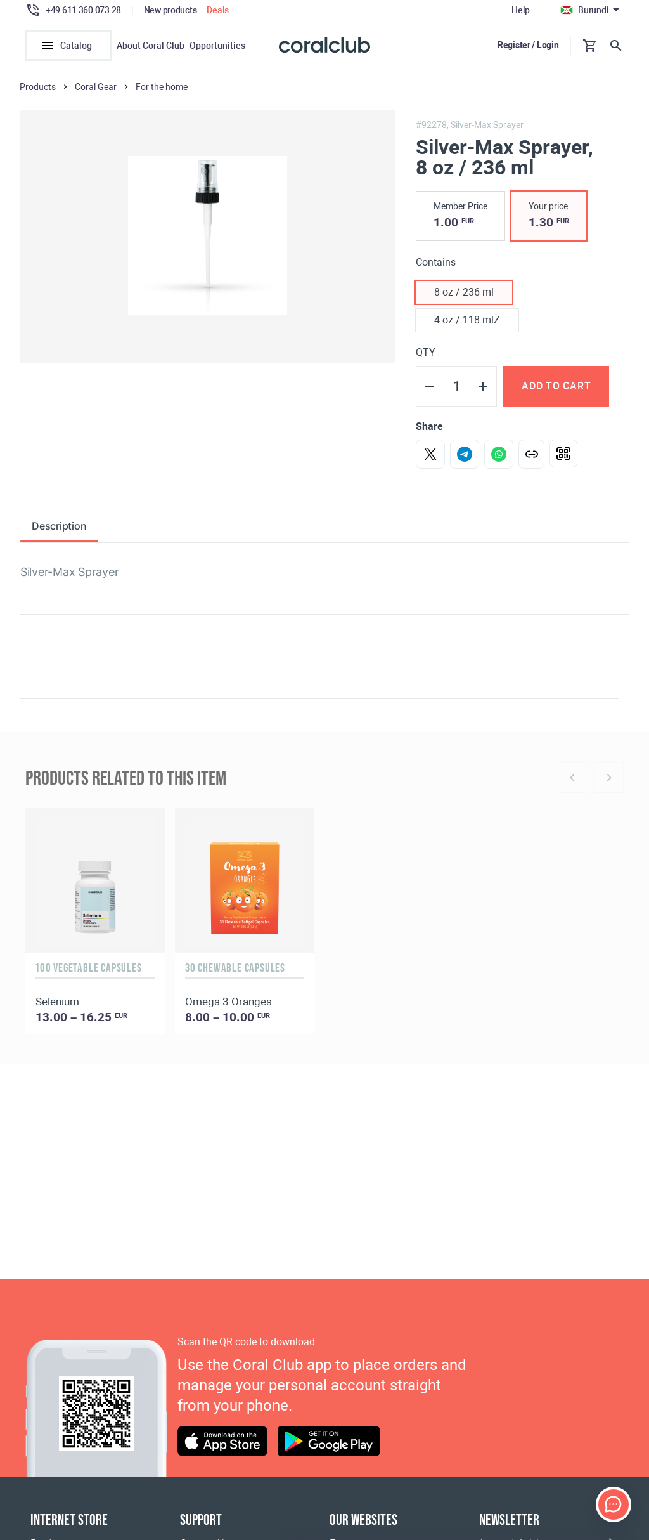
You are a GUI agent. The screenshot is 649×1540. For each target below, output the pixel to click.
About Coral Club (150, 46)
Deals (218, 10)
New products (170, 10)
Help (520, 10)
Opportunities (217, 45)
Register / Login (528, 45)
